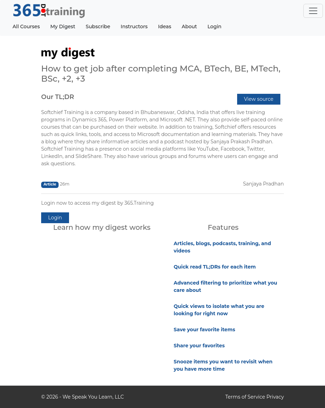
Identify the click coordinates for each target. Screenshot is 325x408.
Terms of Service (245, 397)
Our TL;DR (57, 97)
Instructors (134, 26)
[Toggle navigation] (313, 11)
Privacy (275, 397)
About (189, 26)
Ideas (164, 26)
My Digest (62, 26)
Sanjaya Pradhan (263, 184)
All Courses (26, 26)
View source (258, 99)
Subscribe (98, 26)
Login (214, 26)
